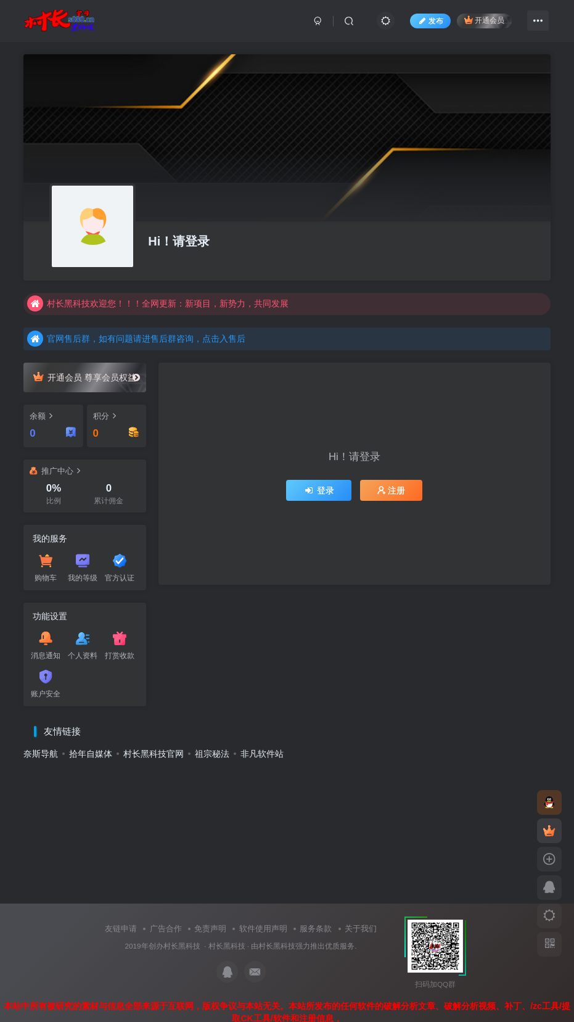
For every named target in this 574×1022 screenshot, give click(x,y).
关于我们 (361, 928)
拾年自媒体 (90, 754)
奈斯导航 (40, 754)
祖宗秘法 (212, 754)
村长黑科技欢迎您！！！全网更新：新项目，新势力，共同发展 (158, 303)
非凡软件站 (262, 754)
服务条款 (316, 928)
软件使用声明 (263, 928)
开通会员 (484, 20)
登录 (318, 490)
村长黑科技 (226, 946)
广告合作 (166, 928)
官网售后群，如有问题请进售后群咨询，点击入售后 (136, 339)
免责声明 (210, 928)
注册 (391, 490)
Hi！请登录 (179, 241)
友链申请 (121, 928)
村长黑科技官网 (153, 754)
